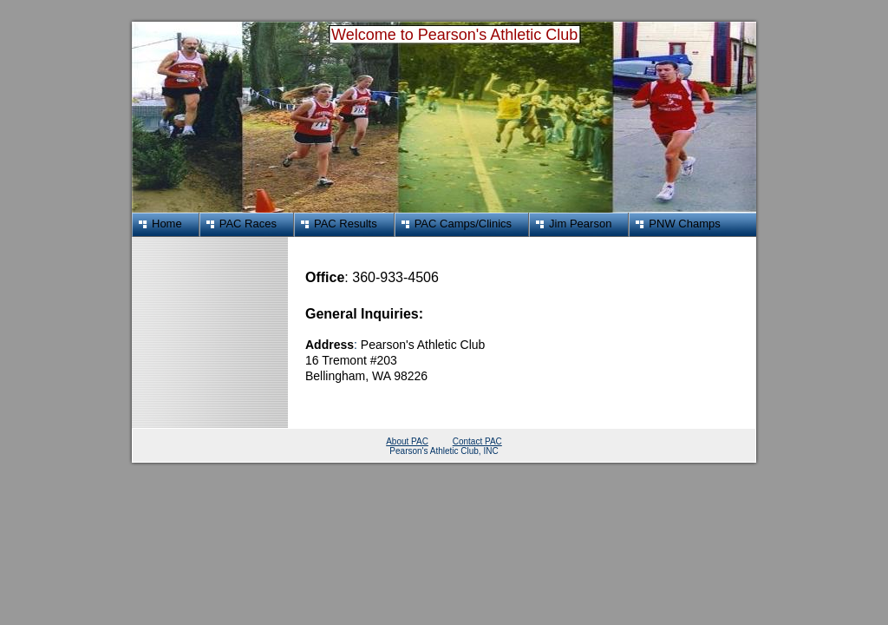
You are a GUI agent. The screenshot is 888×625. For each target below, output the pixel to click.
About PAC (407, 441)
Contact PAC (477, 441)
